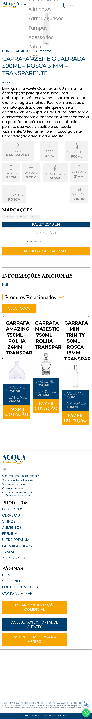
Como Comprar (17, 593)
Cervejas (11, 515)
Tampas (38, 28)
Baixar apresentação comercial (34, 607)
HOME (6, 51)
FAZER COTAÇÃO (16, 412)
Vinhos (9, 521)
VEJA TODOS (19, 308)
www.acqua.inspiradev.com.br (19, 480)
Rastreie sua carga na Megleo (34, 639)
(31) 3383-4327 (12, 476)
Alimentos (40, 9)
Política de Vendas (20, 587)
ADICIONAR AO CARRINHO (46, 251)
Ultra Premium (15, 539)
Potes (35, 47)
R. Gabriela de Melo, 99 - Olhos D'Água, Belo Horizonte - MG (19, 494)
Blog (34, 56)
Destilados (12, 509)
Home (7, 574)
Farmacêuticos (17, 545)
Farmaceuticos (46, 18)
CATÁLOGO (23, 51)
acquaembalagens (14, 488)
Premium (10, 533)
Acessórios (41, 37)
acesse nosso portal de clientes (34, 624)
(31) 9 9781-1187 (31, 476)
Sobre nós (12, 581)
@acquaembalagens (15, 484)
